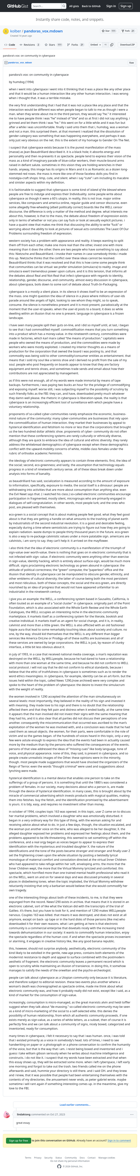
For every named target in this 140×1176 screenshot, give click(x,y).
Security (48, 1157)
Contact (92, 1157)
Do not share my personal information (70, 1161)
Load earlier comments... (75, 1104)
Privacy (37, 1157)
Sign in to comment (119, 1140)
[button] (112, 44)
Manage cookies (106, 1157)
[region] (70, 581)
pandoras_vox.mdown (43, 31)
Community (71, 1157)
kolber (15, 31)
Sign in (111, 6)
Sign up (125, 6)
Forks (75, 45)
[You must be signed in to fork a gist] (128, 30)
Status (58, 1157)
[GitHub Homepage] (59, 1166)
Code (9, 44)
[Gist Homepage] (17, 6)
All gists (74, 6)
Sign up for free (18, 1140)
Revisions (30, 45)
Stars (54, 45)
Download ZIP (127, 44)
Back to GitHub (91, 6)
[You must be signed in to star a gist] (109, 30)
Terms (28, 1157)
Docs (82, 1157)
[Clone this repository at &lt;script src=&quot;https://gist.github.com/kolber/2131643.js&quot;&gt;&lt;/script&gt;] (105, 44)
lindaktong (23, 1114)
